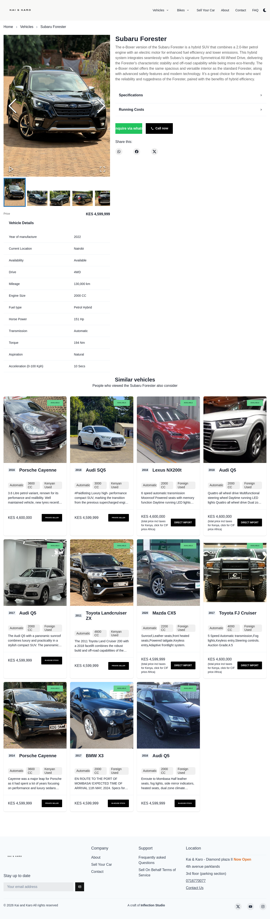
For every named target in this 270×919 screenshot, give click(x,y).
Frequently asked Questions (152, 860)
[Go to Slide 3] (60, 198)
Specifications (191, 95)
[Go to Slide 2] (37, 198)
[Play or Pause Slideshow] (11, 169)
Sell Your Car (101, 864)
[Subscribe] (79, 886)
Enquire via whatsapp (128, 128)
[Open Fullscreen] (102, 169)
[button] (57, 106)
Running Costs (191, 109)
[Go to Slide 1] (15, 192)
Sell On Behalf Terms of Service (157, 872)
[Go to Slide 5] (105, 198)
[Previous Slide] (12, 105)
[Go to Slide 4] (82, 198)
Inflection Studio (153, 905)
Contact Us (194, 888)
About (96, 857)
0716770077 (196, 881)
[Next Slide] (101, 105)
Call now (159, 128)
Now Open (242, 859)
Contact (97, 872)
